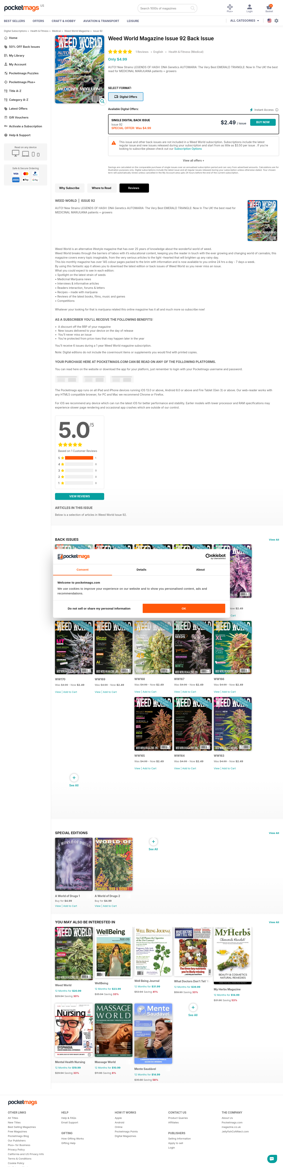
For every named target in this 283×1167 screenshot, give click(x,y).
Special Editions (71, 835)
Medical (56, 30)
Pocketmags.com (232, 1127)
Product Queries (178, 1123)
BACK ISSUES (67, 539)
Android (119, 1127)
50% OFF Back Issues (22, 47)
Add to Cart (231, 616)
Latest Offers (16, 108)
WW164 (181, 758)
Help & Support (17, 135)
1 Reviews (142, 51)
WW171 (221, 603)
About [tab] (200, 569)
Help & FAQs (68, 1123)
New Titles (14, 1127)
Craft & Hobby (64, 21)
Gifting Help (68, 1148)
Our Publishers (17, 1146)
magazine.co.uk (231, 1132)
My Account (15, 64)
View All (274, 539)
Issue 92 (98, 30)
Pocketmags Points (126, 1137)
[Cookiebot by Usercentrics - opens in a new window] (208, 557)
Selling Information (179, 1144)
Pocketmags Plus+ (19, 82)
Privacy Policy (16, 1155)
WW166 (221, 680)
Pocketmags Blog (18, 1141)
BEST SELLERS (14, 21)
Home (10, 38)
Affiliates (173, 1127)
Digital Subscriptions (15, 30)
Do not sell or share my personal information (99, 608)
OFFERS (38, 21)
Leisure (133, 21)
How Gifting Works (72, 1144)
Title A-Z (12, 91)
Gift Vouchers (16, 117)
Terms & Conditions (19, 1164)
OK (184, 608)
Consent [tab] (83, 569)
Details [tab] (141, 569)
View (58, 693)
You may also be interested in (85, 925)
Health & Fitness (39, 30)
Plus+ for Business (19, 1150)
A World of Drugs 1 (67, 899)
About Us (227, 1123)
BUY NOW (263, 122)
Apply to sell (175, 1148)
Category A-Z (16, 100)
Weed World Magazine (77, 30)
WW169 (100, 681)
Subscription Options (188, 148)
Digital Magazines (125, 1141)
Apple (118, 1123)
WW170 (60, 681)
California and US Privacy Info (26, 1159)
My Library (14, 55)
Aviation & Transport (101, 21)
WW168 (141, 680)
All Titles (13, 1123)
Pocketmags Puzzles (21, 73)
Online (118, 1132)
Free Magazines (17, 1137)
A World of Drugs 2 (108, 899)
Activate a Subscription (23, 126)
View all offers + (193, 160)
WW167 (181, 680)
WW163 (221, 758)
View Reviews (79, 496)
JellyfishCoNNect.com (235, 1137)
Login (171, 1153)
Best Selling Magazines (22, 1132)
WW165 (141, 758)
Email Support (69, 1127)
